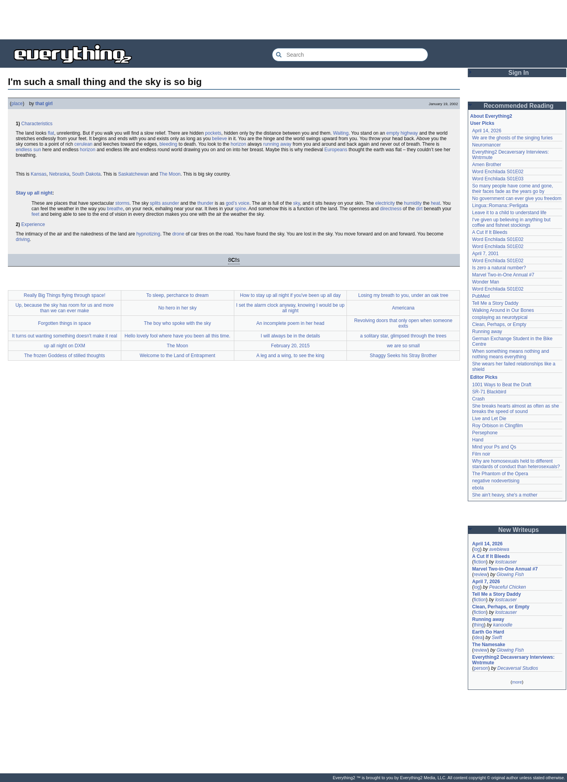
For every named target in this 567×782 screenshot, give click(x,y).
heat (435, 203)
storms (122, 203)
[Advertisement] (283, 19)
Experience (33, 224)
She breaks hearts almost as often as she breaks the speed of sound (515, 408)
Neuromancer (486, 145)
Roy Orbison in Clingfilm (497, 425)
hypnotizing (148, 234)
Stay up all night (34, 193)
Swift (497, 637)
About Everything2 (491, 116)
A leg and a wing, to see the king (290, 355)
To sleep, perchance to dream (177, 295)
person (481, 668)
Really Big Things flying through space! (64, 295)
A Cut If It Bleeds (489, 232)
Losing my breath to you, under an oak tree (403, 295)
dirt (419, 208)
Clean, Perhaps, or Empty (499, 324)
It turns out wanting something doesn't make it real (64, 336)
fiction (480, 562)
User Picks (482, 123)
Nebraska (59, 174)
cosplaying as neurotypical (500, 317)
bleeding (168, 144)
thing (479, 625)
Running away (487, 331)
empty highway (402, 133)
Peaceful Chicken (507, 587)
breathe (115, 208)
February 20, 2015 (290, 345)
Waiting (341, 133)
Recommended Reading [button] (519, 105)
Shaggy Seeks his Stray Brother (403, 355)
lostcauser (506, 562)
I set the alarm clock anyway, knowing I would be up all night (290, 307)
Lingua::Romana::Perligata (500, 205)
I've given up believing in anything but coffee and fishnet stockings (511, 222)
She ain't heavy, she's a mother (504, 495)
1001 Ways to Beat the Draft (501, 384)
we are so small (403, 345)
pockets (213, 133)
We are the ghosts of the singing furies (512, 138)
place (17, 103)
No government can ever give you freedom (516, 198)
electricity (385, 203)
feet (35, 214)
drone (178, 234)
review (480, 574)
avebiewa (499, 549)
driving (23, 239)
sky (296, 203)
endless (24, 149)
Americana (403, 308)
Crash (478, 399)
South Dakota (86, 174)
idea (478, 637)
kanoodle (502, 625)
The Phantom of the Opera (500, 473)
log (477, 549)
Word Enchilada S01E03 (498, 179)
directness (391, 208)
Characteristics (36, 123)
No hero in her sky (177, 308)
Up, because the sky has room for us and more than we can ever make (64, 307)
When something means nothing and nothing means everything (510, 353)
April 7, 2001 (485, 253)
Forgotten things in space (64, 323)
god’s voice (237, 203)
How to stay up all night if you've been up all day (290, 295)
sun (37, 149)
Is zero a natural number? (499, 268)
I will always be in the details (290, 336)
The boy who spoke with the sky (177, 323)
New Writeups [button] (518, 529)
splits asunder (164, 203)
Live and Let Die (489, 418)
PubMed (481, 296)
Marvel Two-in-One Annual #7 (503, 275)
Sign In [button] (518, 72)
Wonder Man (485, 282)
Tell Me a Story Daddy (495, 303)
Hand (478, 440)
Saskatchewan (133, 174)
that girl (44, 103)
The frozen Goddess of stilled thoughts (64, 355)
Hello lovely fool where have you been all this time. (177, 336)
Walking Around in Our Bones (503, 310)
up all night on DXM (64, 345)
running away (277, 144)
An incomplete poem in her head (290, 323)
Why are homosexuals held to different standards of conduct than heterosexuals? (516, 463)
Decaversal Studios (517, 668)
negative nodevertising (495, 481)
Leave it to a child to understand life (509, 212)
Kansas (38, 174)
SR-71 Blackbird (489, 392)
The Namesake (488, 644)
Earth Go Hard (488, 632)
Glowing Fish (510, 574)
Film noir (481, 454)
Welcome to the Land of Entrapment (177, 355)
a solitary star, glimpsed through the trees (403, 336)
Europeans (335, 149)
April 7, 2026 (486, 581)
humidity (413, 203)
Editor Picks (483, 377)
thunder (205, 203)
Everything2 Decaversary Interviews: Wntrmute (513, 659)
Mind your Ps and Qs (494, 447)
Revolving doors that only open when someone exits (403, 323)
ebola (478, 488)
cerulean (83, 144)
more (517, 682)
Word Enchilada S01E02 (498, 171)
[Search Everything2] (350, 54)
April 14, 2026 (486, 130)
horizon (238, 144)
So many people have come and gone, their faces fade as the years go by (512, 188)
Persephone (485, 432)
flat (51, 133)
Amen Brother (486, 164)
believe (219, 138)
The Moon (169, 174)
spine (240, 208)
